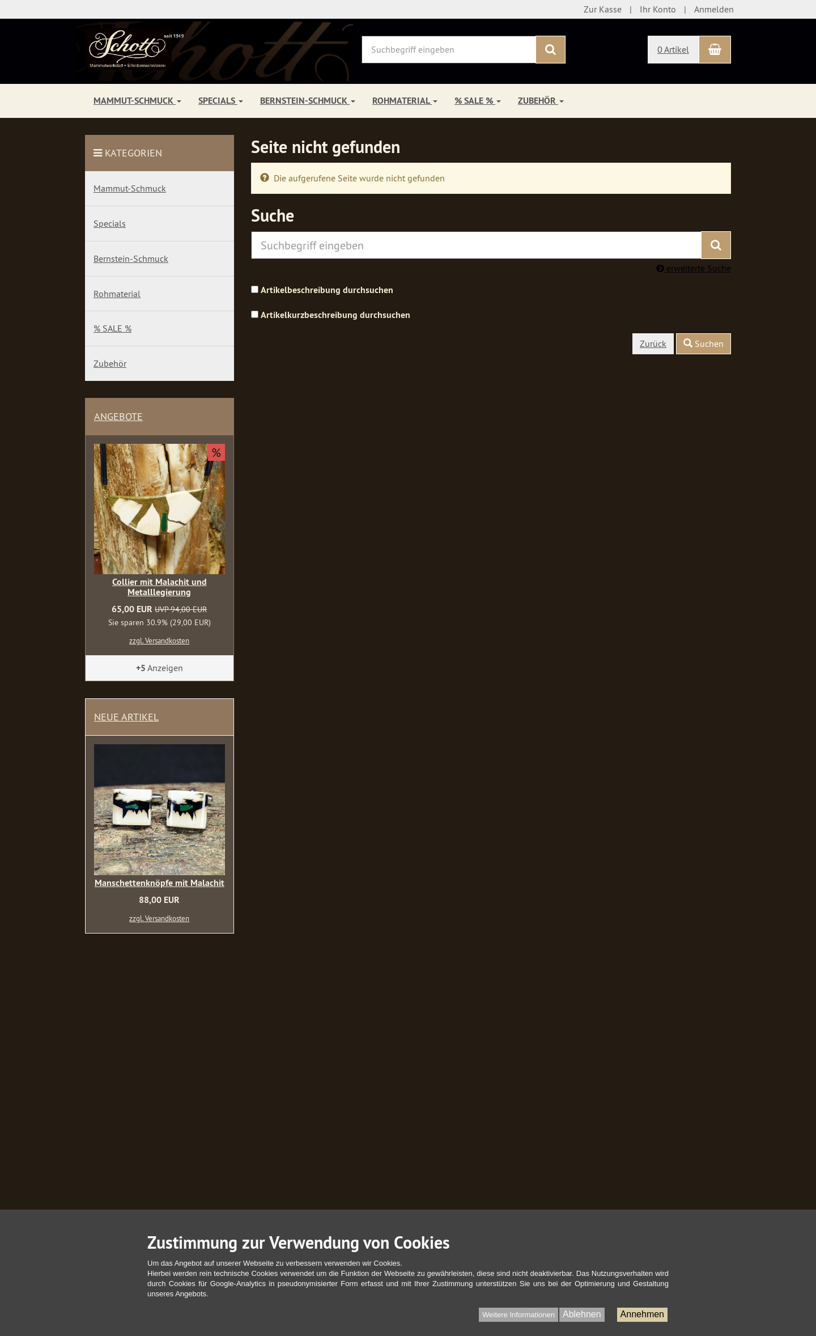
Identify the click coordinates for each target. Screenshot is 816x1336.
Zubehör (541, 101)
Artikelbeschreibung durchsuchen (327, 290)
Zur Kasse (603, 9)
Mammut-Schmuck (137, 101)
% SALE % (477, 101)
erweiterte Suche (693, 268)
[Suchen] (551, 49)
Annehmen (642, 1314)
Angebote (118, 416)
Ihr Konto (658, 9)
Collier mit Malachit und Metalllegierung (159, 587)
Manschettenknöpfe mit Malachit (159, 883)
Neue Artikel (126, 716)
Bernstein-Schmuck (307, 101)
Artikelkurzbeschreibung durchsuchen (335, 315)
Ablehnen (582, 1314)
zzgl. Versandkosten (159, 640)
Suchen (703, 343)
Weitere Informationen (518, 1314)
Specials (220, 101)
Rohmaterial (404, 101)
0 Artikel (673, 49)
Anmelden (714, 9)
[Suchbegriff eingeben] (449, 49)
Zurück (653, 343)
